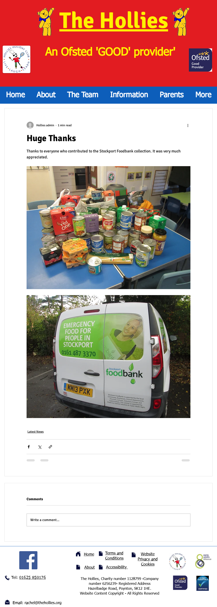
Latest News (35, 432)
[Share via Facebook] (29, 447)
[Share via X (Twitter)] (39, 447)
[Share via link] (50, 447)
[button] (82, 95)
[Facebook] (28, 560)
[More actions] (187, 125)
